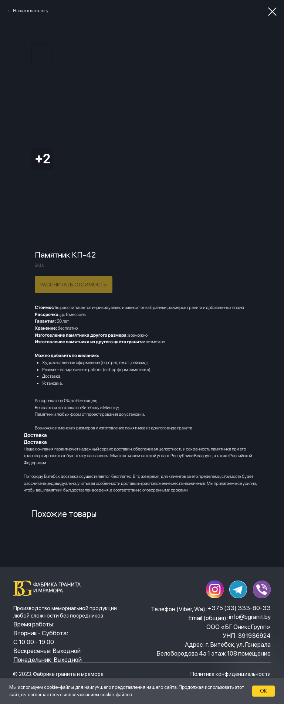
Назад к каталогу (30, 10)
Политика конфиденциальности (230, 674)
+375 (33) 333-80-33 (239, 608)
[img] (49, 588)
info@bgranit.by (250, 616)
